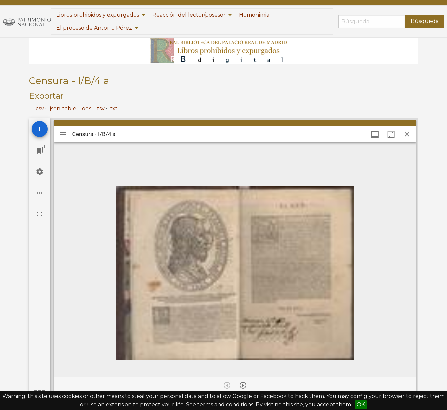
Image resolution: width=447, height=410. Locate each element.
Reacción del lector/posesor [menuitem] (189, 15)
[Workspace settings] (40, 172)
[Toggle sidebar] (63, 134)
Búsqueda (425, 21)
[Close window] (407, 134)
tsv (101, 108)
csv (40, 108)
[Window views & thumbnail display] (375, 134)
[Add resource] (40, 129)
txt (114, 108)
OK (361, 404)
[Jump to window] (40, 150)
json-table (63, 108)
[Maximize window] (391, 134)
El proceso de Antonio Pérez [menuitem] (94, 28)
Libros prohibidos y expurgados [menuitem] (97, 15)
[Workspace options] (40, 193)
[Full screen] (40, 214)
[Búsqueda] (371, 21)
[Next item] (243, 385)
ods (86, 108)
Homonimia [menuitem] (254, 15)
